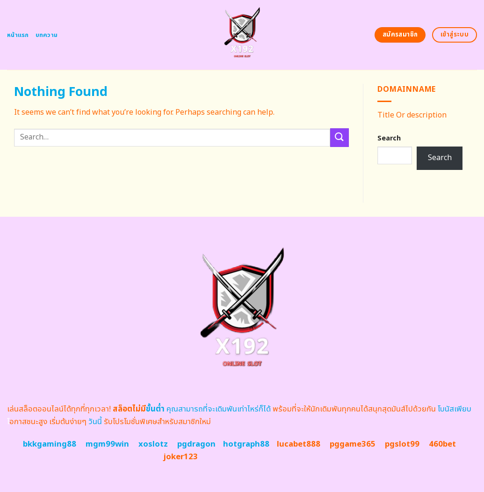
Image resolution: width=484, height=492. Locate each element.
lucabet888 (298, 444)
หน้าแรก (18, 35)
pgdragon (196, 444)
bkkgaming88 (49, 444)
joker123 (180, 457)
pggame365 (353, 444)
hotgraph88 (246, 444)
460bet (442, 444)
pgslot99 (402, 444)
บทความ (47, 35)
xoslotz (153, 444)
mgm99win (107, 444)
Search (389, 138)
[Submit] (339, 137)
